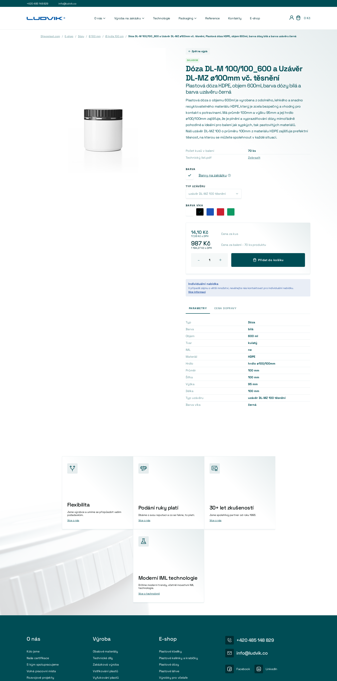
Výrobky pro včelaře (173, 604)
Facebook (243, 595)
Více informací (197, 292)
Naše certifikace (38, 585)
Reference (212, 18)
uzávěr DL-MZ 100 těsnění (207, 194)
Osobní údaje (271, 673)
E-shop (255, 18)
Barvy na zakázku (213, 175)
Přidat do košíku (268, 260)
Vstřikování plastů (105, 598)
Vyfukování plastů (106, 604)
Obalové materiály (105, 578)
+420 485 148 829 (37, 3)
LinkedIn (271, 595)
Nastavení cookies (245, 673)
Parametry (198, 308)
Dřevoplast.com (50, 36)
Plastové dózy (169, 591)
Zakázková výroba (106, 591)
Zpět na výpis (197, 51)
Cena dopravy (225, 308)
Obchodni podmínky (298, 673)
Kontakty (235, 18)
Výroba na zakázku (129, 18)
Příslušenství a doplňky (175, 611)
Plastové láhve (169, 598)
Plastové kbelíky (170, 578)
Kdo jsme (33, 578)
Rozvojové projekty (40, 604)
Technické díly (103, 585)
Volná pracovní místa (41, 598)
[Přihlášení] (291, 18)
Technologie (161, 18)
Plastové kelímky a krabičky (178, 585)
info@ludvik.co (67, 3)
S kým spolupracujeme (43, 591)
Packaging (188, 18)
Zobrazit (254, 158)
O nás (100, 18)
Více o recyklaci (252, 631)
